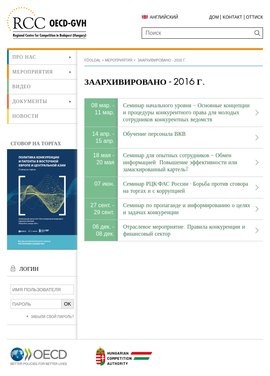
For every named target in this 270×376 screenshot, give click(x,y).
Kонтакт (232, 17)
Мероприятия (32, 72)
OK (67, 304)
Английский (164, 17)
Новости (25, 116)
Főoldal (92, 60)
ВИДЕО (21, 86)
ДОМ (214, 17)
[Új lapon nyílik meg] (39, 365)
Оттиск (254, 17)
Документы (29, 101)
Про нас (24, 57)
